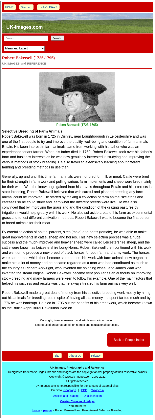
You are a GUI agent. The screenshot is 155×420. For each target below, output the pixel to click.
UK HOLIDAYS (48, 7)
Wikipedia (97, 390)
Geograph (69, 390)
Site (56, 355)
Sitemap (26, 7)
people (47, 410)
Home (36, 410)
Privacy (96, 355)
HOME (9, 7)
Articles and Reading (66, 395)
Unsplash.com (93, 395)
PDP (84, 390)
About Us (75, 355)
